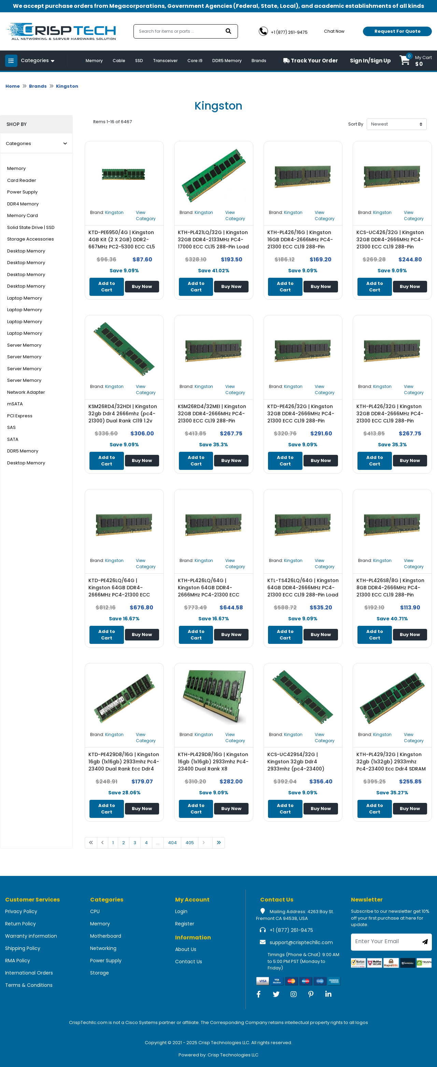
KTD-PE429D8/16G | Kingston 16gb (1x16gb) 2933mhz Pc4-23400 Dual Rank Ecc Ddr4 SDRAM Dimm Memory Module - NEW (123, 769)
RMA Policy (17, 960)
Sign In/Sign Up (370, 60)
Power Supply (22, 192)
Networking (103, 948)
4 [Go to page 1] (146, 842)
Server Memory (24, 345)
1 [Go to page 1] (113, 842)
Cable (119, 60)
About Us (185, 949)
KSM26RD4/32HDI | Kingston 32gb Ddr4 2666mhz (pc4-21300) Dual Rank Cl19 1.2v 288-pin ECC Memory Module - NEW (122, 420)
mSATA (15, 404)
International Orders (29, 972)
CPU (95, 911)
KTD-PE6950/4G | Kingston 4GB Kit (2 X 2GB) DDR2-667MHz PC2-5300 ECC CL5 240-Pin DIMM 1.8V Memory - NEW (123, 246)
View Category (146, 215)
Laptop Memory (24, 298)
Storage (99, 972)
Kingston (67, 86)
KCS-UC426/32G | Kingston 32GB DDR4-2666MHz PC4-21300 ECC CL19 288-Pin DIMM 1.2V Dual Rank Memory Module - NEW (392, 246)
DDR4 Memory (23, 204)
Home (12, 86)
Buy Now (142, 286)
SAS (11, 427)
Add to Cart (106, 286)
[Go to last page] (218, 843)
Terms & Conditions (29, 985)
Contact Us (188, 961)
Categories (36, 143)
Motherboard (105, 936)
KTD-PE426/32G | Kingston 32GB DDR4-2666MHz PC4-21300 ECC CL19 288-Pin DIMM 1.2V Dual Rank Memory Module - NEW (303, 420)
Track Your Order (310, 60)
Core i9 (194, 60)
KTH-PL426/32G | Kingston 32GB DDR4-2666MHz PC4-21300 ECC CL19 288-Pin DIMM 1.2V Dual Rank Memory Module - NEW (392, 420)
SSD (139, 60)
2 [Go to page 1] (123, 842)
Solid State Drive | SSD (31, 227)
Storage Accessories (30, 239)
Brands (259, 60)
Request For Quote (398, 31)
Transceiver (165, 60)
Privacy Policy (21, 911)
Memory (94, 60)
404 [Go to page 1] (172, 842)
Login (181, 911)
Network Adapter (26, 392)
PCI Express (19, 416)
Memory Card (22, 215)
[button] (415, 61)
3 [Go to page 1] (134, 842)
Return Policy (20, 923)
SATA (12, 439)
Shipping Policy (22, 948)
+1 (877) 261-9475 (291, 930)
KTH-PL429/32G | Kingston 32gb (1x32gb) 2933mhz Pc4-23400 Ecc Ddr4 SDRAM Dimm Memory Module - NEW (392, 765)
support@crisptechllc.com (301, 942)
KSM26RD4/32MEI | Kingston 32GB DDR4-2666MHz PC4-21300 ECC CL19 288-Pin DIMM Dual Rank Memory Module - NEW (212, 420)
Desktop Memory (26, 251)
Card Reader (21, 180)
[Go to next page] (205, 843)
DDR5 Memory (227, 60)
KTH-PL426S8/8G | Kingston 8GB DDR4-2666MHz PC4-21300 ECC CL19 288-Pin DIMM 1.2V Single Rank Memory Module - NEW (390, 594)
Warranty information (31, 936)
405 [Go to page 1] (189, 842)
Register (184, 923)
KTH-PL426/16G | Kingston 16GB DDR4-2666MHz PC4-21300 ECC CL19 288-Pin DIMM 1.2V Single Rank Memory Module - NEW (300, 246)
